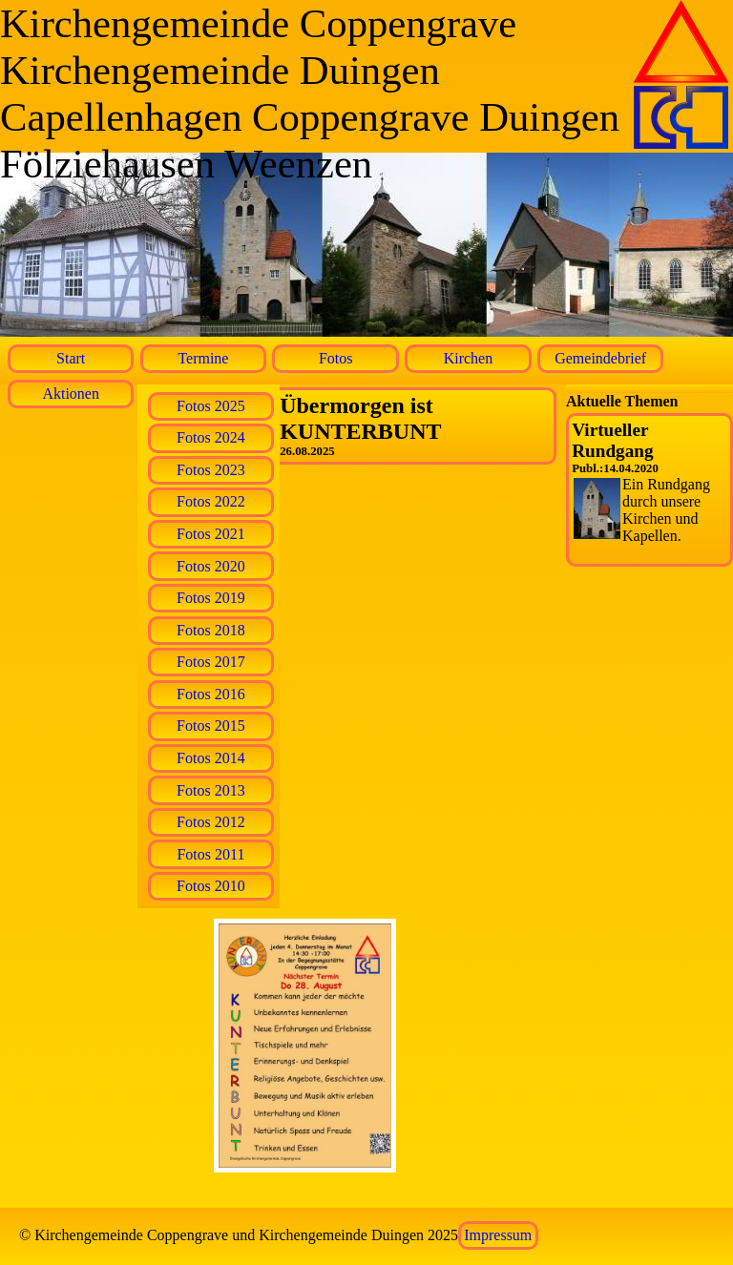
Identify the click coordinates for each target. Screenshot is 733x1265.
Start (70, 358)
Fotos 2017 (211, 661)
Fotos (336, 358)
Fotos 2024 (211, 437)
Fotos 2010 (211, 886)
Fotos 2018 (211, 630)
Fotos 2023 (211, 470)
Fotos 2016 (211, 694)
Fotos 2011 (210, 854)
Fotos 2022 (211, 501)
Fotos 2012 (211, 822)
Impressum (498, 1235)
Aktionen (70, 393)
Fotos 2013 (211, 790)
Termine (203, 358)
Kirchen (468, 358)
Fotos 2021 (211, 534)
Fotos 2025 (211, 406)
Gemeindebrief (600, 358)
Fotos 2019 (211, 598)
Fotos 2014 (211, 758)
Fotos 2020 (211, 566)
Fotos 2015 (211, 725)
